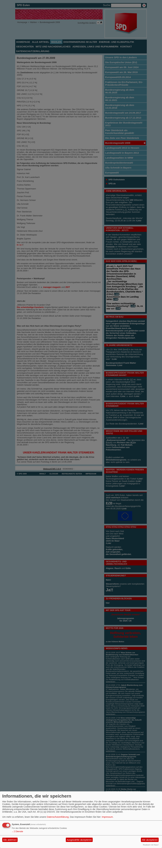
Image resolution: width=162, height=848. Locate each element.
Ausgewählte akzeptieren (79, 840)
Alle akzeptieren (150, 840)
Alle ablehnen (10, 840)
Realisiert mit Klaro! (150, 845)
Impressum (107, 817)
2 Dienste (17, 831)
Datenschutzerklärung (58, 817)
